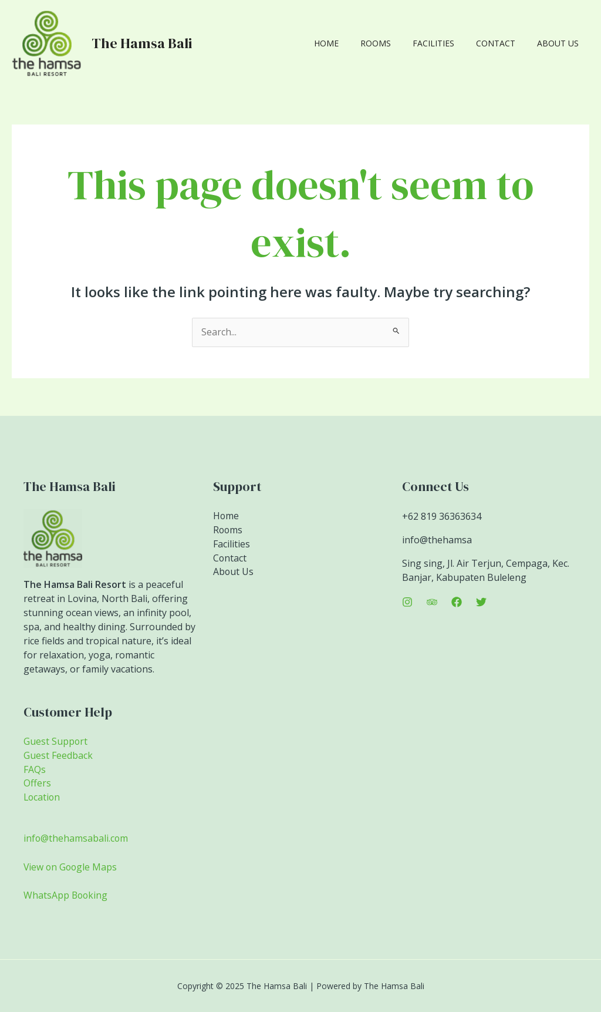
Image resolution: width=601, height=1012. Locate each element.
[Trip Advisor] (432, 602)
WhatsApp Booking (66, 895)
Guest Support (55, 741)
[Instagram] (407, 602)
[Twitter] (481, 602)
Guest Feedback (58, 755)
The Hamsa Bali (142, 43)
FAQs (34, 770)
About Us (560, 43)
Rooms (394, 43)
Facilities (446, 43)
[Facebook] (456, 602)
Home (349, 43)
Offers (37, 784)
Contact (503, 43)
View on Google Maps (71, 866)
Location (42, 798)
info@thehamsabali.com (76, 838)
